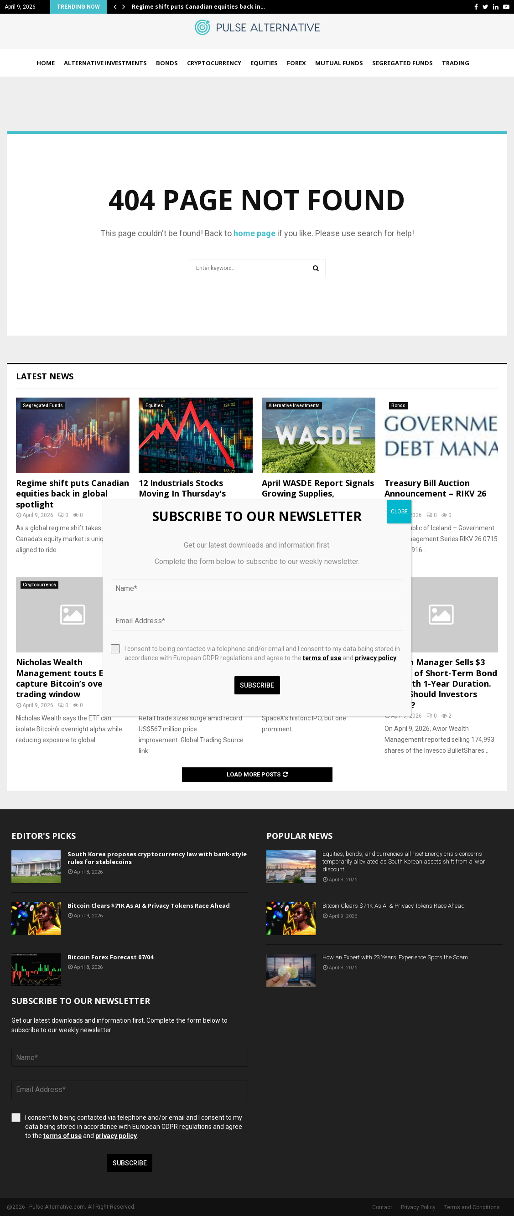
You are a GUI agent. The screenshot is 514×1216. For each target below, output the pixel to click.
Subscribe (130, 1163)
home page (254, 233)
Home (45, 63)
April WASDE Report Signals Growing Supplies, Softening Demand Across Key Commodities (318, 498)
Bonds (167, 63)
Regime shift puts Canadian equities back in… (198, 6)
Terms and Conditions (472, 1207)
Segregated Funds (402, 63)
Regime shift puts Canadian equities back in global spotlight (72, 493)
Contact (382, 1207)
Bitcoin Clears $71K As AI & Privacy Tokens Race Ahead (148, 905)
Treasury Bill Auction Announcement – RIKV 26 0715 (435, 493)
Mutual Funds (339, 63)
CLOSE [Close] (399, 511)
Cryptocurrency (214, 63)
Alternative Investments (105, 63)
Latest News (44, 376)
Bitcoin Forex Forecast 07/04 (110, 957)
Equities (264, 63)
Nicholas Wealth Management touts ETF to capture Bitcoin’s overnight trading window (72, 678)
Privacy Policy (418, 1207)
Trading (455, 63)
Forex (296, 63)
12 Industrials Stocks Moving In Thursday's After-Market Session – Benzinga (186, 498)
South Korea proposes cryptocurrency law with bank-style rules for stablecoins (157, 858)
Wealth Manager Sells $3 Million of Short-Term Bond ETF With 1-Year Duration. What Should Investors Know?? (440, 683)
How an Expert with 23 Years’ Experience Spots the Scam (395, 957)
